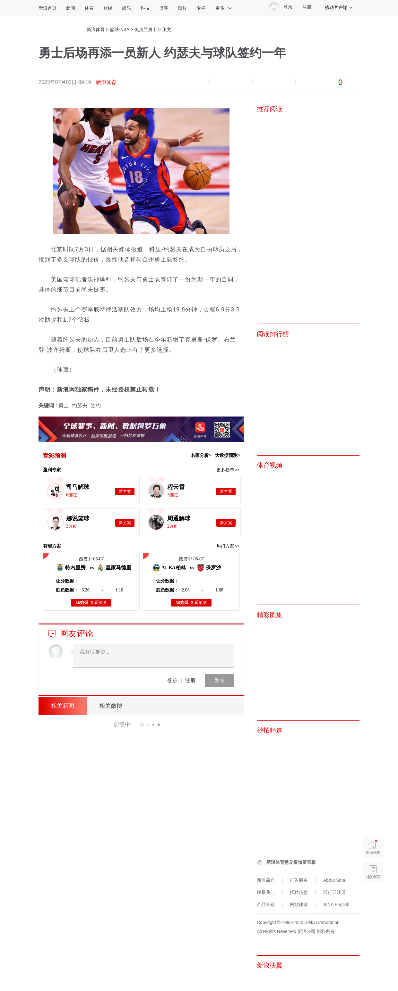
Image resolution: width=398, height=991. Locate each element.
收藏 (241, 82)
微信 (284, 82)
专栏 (200, 8)
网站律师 (299, 904)
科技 (145, 8)
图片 (182, 8)
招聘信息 (299, 892)
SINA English (336, 904)
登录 (172, 680)
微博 (263, 82)
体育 (89, 8)
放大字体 (220, 82)
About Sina (334, 880)
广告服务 (299, 880)
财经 (107, 8)
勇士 (63, 405)
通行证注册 (334, 892)
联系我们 (266, 892)
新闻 (70, 8)
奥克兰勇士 (145, 29)
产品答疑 (266, 904)
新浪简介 (266, 880)
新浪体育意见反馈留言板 (291, 862)
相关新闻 (62, 706)
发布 (219, 680)
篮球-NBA (119, 29)
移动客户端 (339, 7)
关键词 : (48, 405)
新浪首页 (47, 8)
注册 (306, 7)
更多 (223, 8)
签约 (96, 405)
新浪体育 (96, 29)
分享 (306, 82)
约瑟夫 (79, 405)
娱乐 (126, 8)
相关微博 (110, 706)
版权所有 (326, 931)
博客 (163, 8)
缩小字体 (198, 82)
